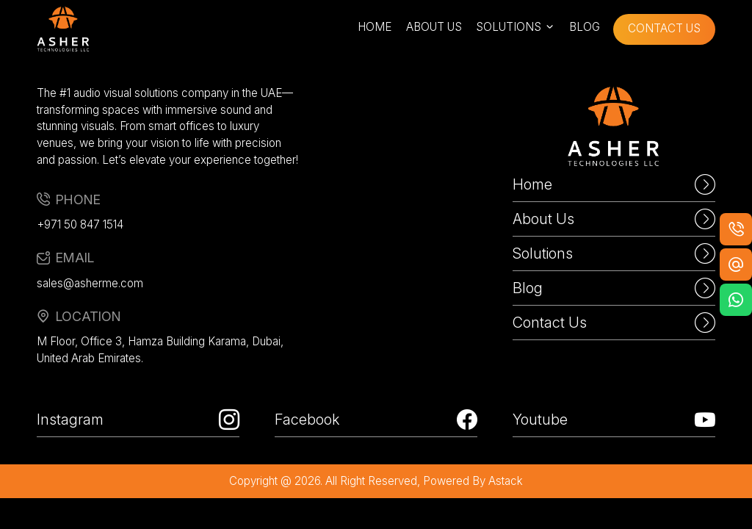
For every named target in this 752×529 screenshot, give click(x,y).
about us (434, 27)
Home (614, 184)
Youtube (614, 419)
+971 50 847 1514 (80, 224)
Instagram (138, 419)
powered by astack (473, 481)
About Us (614, 219)
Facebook (376, 419)
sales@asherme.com (90, 283)
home (374, 27)
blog (584, 27)
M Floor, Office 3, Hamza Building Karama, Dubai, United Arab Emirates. (160, 349)
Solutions (614, 253)
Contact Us (614, 322)
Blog (614, 288)
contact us (664, 28)
